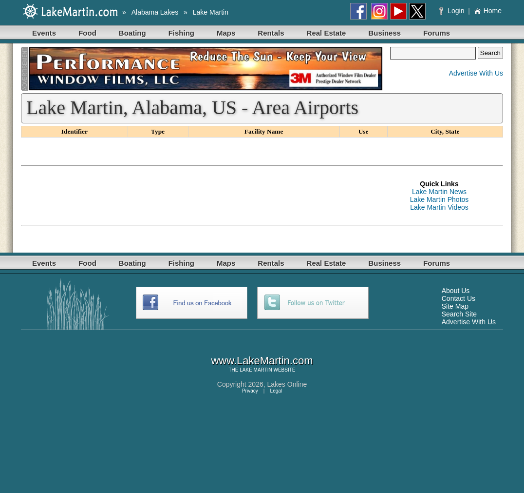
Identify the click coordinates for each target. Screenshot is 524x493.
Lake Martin (210, 12)
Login (452, 11)
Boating (132, 33)
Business (384, 33)
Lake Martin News (439, 192)
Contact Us (458, 298)
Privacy (250, 391)
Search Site (459, 314)
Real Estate (326, 33)
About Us (456, 291)
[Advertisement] (198, 195)
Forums (436, 33)
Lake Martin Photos (439, 199)
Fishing (181, 33)
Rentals (271, 33)
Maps (226, 33)
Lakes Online (287, 384)
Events (44, 33)
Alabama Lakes (155, 12)
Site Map (455, 306)
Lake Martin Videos (439, 207)
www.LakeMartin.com (262, 361)
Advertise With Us (476, 73)
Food (87, 33)
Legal (276, 391)
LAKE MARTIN (256, 370)
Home (488, 11)
